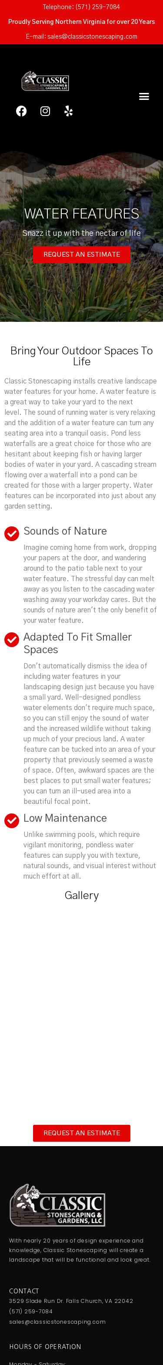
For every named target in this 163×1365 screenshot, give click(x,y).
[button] (144, 96)
